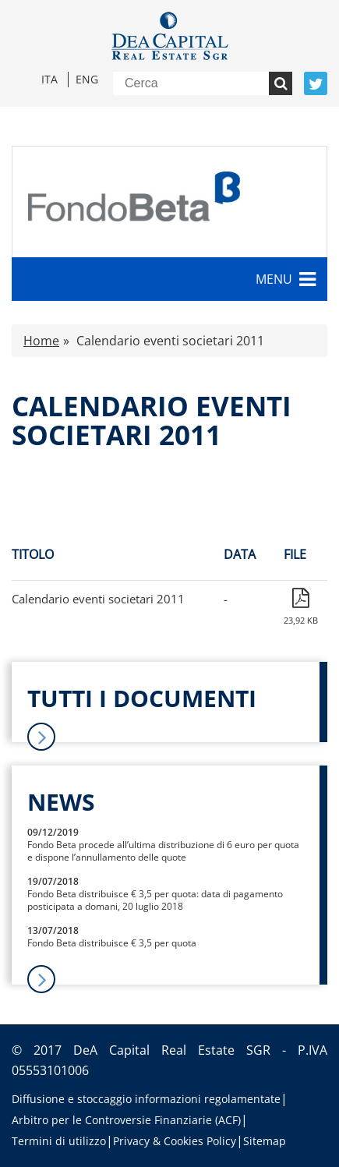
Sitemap (264, 1140)
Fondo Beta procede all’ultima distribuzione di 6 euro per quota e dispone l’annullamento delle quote (163, 851)
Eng (87, 79)
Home (41, 340)
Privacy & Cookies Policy (174, 1140)
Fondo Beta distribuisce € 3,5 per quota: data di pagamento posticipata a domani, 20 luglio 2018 (155, 900)
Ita (49, 79)
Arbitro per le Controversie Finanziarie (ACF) (126, 1119)
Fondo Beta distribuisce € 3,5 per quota (111, 943)
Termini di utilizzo (59, 1140)
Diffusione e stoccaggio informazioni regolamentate (146, 1098)
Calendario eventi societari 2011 (98, 598)
